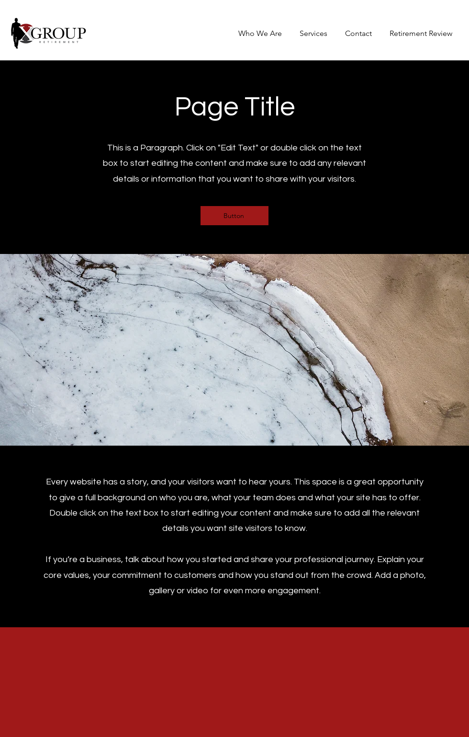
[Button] (234, 215)
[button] (312, 33)
